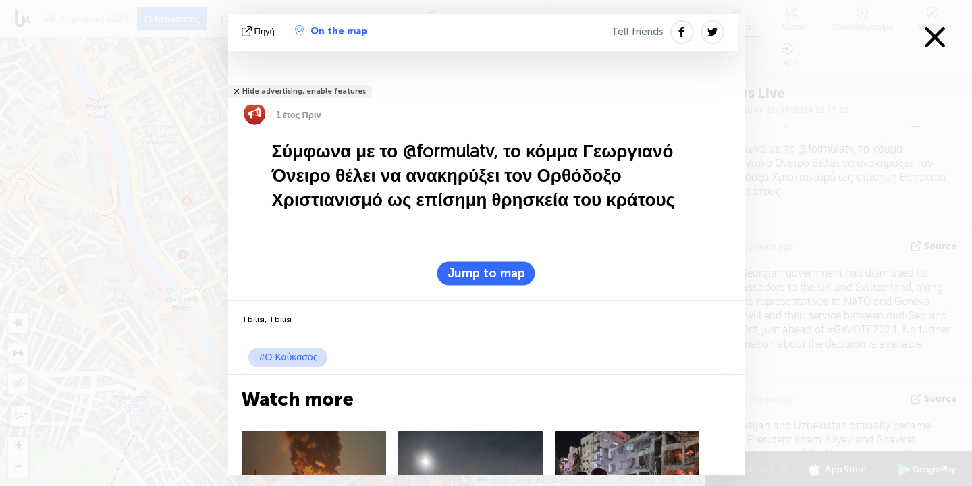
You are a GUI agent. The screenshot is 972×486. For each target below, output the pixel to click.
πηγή (259, 31)
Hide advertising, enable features (304, 91)
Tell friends (637, 32)
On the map (331, 31)
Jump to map (486, 273)
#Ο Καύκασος (288, 357)
